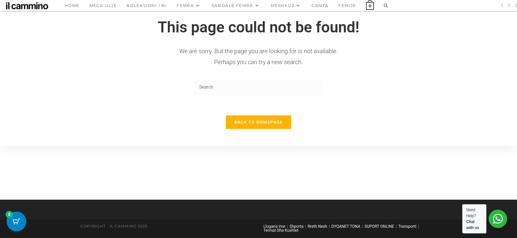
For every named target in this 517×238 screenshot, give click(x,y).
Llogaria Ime (274, 226)
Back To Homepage (258, 122)
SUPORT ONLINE (379, 226)
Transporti (407, 226)
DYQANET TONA (345, 226)
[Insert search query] (258, 87)
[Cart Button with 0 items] (16, 221)
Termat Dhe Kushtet (280, 230)
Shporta (296, 226)
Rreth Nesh (317, 226)
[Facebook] (502, 5)
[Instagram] (509, 5)
